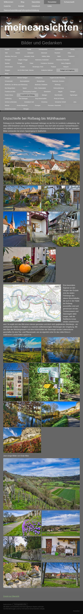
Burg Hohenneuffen (40, 98)
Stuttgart (7, 77)
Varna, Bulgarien (66, 63)
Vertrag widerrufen (20, 604)
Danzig (72, 49)
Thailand (53, 67)
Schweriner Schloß (60, 102)
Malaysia (66, 67)
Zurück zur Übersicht (11, 596)
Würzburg (57, 84)
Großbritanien (59, 49)
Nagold (60, 91)
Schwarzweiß (69, 2)
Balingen (44, 95)
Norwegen (8, 60)
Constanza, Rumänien (47, 63)
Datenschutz (7, 604)
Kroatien (22, 67)
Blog (22, 2)
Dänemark (44, 53)
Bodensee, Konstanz (58, 81)
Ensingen (37, 105)
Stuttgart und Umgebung (67, 70)
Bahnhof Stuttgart (22, 77)
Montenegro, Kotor (38, 67)
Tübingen (72, 91)
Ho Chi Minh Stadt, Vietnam (26, 70)
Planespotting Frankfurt (29, 91)
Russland (57, 53)
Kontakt (21, 6)
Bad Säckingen (23, 98)
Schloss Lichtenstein (11, 102)
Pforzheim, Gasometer (54, 105)
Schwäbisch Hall (29, 102)
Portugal (19, 63)
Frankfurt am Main (10, 91)
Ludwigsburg (38, 77)
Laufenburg (8, 98)
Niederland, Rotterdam (62, 60)
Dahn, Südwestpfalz (40, 88)
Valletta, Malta (46, 56)
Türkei (31, 63)
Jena (74, 102)
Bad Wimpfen (58, 95)
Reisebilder (52, 2)
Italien (59, 56)
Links (50, 6)
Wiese (6, 73)
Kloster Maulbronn (22, 105)
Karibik (29, 49)
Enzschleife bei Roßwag (27, 95)
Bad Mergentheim (10, 88)
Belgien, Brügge (23, 60)
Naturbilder (36, 2)
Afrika (69, 53)
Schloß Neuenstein (10, 109)
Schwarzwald (9, 81)
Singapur (7, 70)
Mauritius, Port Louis (11, 56)
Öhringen (26, 109)
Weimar (7, 105)
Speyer (25, 88)
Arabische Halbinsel (47, 70)
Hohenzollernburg (58, 88)
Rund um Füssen (59, 98)
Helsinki (17, 53)
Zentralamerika (43, 49)
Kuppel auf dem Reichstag (57, 77)
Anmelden (76, 611)
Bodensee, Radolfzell (41, 84)
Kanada (7, 49)
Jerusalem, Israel (29, 56)
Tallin (6, 53)
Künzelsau (44, 102)
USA (18, 49)
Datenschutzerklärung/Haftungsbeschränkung (21, 10)
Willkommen (8, 2)
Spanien (7, 63)
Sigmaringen (73, 95)
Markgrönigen (41, 81)
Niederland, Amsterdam (42, 60)
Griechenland (9, 67)
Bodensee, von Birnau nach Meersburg (16, 84)
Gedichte (7, 6)
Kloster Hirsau (9, 95)
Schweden (30, 53)
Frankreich (71, 56)
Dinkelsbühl (47, 91)
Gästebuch (36, 6)
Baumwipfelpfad (24, 81)
